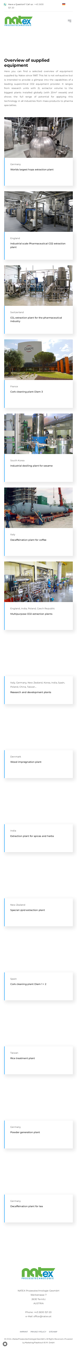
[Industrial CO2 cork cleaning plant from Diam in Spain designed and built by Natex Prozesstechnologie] (38, 933)
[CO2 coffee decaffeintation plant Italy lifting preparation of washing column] (38, 488)
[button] (5, 1344)
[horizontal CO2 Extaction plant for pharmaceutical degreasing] (38, 266)
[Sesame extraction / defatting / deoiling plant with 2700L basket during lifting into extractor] (38, 414)
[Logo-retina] (38, 1268)
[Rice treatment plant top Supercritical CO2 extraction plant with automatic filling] (38, 1007)
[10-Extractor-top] (38, 1155)
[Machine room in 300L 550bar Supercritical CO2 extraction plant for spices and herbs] (38, 784)
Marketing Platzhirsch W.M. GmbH (40, 1342)
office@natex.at (42, 1316)
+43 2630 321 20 (43, 1312)
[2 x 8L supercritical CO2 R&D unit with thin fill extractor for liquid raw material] (38, 636)
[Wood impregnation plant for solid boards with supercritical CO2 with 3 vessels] (38, 710)
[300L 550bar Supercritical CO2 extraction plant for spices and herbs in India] (38, 562)
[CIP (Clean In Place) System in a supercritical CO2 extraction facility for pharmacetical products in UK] (38, 192)
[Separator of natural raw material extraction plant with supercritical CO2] (38, 118)
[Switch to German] (64, 4)
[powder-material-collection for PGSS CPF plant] (38, 1081)
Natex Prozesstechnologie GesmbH (29, 1339)
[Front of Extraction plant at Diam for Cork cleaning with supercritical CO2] (38, 340)
